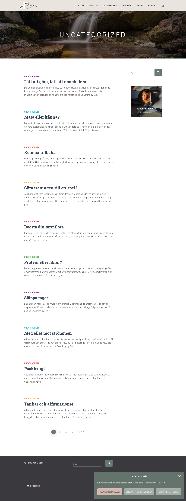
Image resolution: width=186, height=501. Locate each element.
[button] (179, 476)
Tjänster (93, 6)
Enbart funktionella (139, 491)
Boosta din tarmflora (44, 227)
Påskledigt (34, 368)
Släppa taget (36, 297)
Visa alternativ (168, 491)
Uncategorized (32, 76)
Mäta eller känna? (42, 117)
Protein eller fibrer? (43, 262)
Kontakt (152, 6)
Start (81, 6)
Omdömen (126, 6)
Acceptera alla (110, 491)
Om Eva (139, 6)
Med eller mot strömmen (48, 333)
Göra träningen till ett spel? (50, 188)
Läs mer (95, 130)
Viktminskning (110, 6)
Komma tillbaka (40, 152)
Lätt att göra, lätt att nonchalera (55, 81)
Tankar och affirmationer (48, 404)
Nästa (81, 432)
